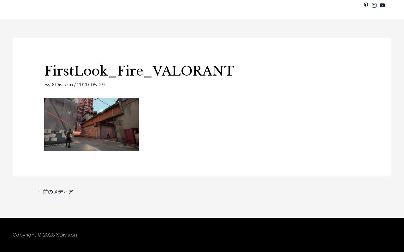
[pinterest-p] (366, 5)
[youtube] (383, 5)
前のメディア (55, 192)
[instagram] (374, 5)
